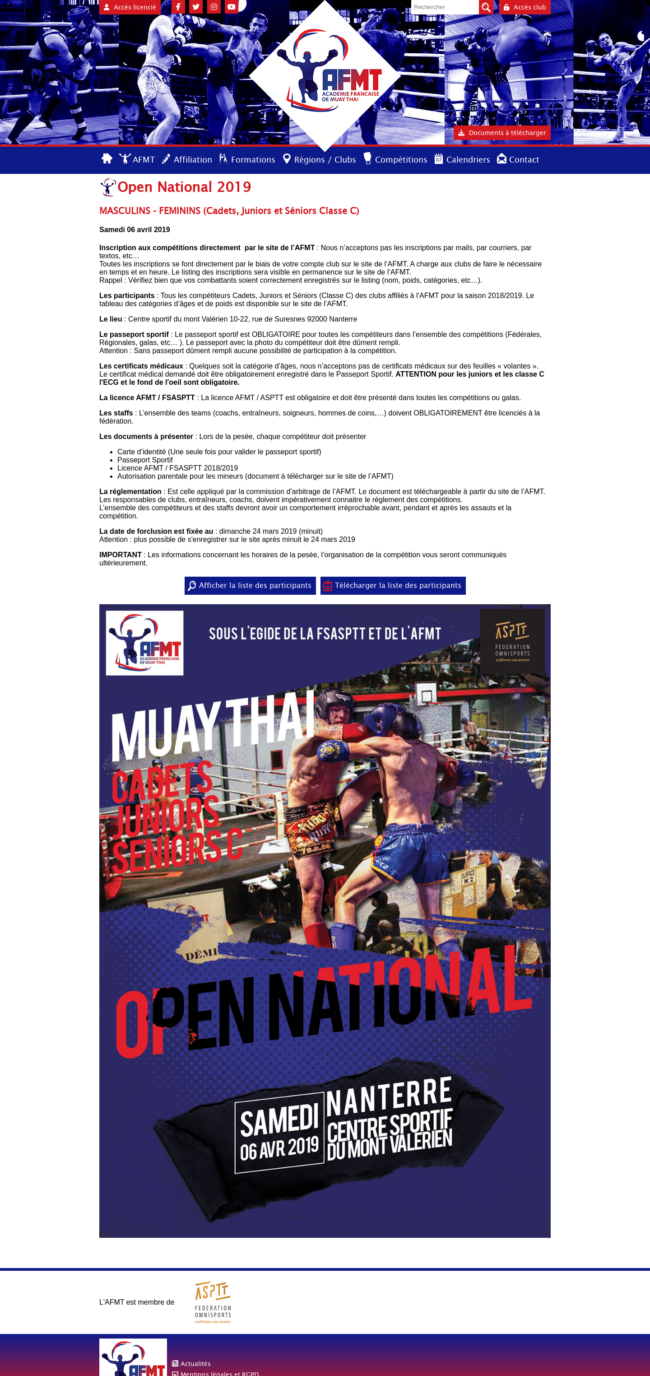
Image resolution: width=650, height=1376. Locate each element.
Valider (486, 7)
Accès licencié (130, 7)
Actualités (196, 1363)
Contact (524, 159)
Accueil (107, 159)
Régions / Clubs (325, 159)
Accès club (525, 7)
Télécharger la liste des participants (398, 585)
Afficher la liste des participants (255, 585)
